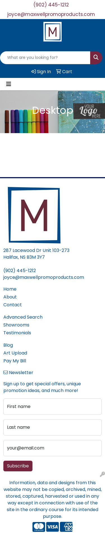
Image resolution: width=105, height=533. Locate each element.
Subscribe (18, 466)
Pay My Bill (14, 361)
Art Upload (15, 353)
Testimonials (17, 333)
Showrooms (16, 325)
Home (10, 289)
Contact (12, 305)
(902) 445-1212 (51, 4)
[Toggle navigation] (9, 84)
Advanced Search (23, 317)
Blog (8, 345)
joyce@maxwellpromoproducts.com (51, 14)
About (10, 297)
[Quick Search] (45, 57)
